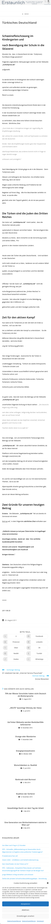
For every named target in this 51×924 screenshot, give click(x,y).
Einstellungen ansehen (25, 916)
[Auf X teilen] (14, 636)
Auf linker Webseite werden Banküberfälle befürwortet (25, 723)
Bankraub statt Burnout (25, 779)
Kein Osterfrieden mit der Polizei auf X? (15, 864)
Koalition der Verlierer (25, 794)
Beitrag (4, 521)
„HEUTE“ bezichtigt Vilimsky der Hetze (25, 708)
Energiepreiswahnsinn (25, 751)
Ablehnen (25, 910)
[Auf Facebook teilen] (37, 636)
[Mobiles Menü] (25, 14)
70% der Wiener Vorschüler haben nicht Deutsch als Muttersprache (25, 694)
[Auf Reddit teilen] (14, 653)
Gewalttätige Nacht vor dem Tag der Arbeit (25, 808)
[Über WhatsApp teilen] (37, 659)
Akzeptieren (25, 904)
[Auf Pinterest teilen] (14, 642)
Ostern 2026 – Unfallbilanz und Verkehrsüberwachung (20, 860)
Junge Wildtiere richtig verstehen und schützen (17, 875)
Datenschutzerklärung (14, 921)
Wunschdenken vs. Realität (25, 765)
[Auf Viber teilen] (14, 648)
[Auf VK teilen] (37, 648)
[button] (48, 883)
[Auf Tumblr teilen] (37, 653)
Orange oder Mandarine (25, 736)
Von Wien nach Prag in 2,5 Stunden (14, 845)
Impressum (40, 921)
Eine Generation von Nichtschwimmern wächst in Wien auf (25, 823)
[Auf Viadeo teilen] (14, 659)
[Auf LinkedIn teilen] (37, 642)
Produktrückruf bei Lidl (10, 856)
